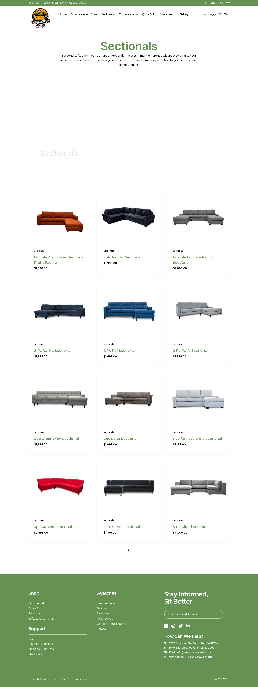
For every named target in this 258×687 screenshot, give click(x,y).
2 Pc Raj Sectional (119, 350)
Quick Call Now (217, 3)
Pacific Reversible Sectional (197, 439)
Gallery (184, 14)
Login (210, 14)
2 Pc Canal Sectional (122, 527)
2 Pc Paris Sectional (190, 350)
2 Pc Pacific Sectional (123, 257)
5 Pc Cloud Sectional (191, 527)
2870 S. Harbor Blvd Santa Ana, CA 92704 (57, 3)
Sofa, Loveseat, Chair (84, 14)
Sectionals (107, 14)
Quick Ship (148, 14)
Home (63, 14)
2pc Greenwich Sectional (56, 439)
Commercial (126, 14)
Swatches (166, 14)
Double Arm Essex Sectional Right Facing (59, 260)
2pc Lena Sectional (121, 439)
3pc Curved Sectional (53, 527)
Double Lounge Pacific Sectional (193, 260)
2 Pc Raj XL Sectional (52, 350)
